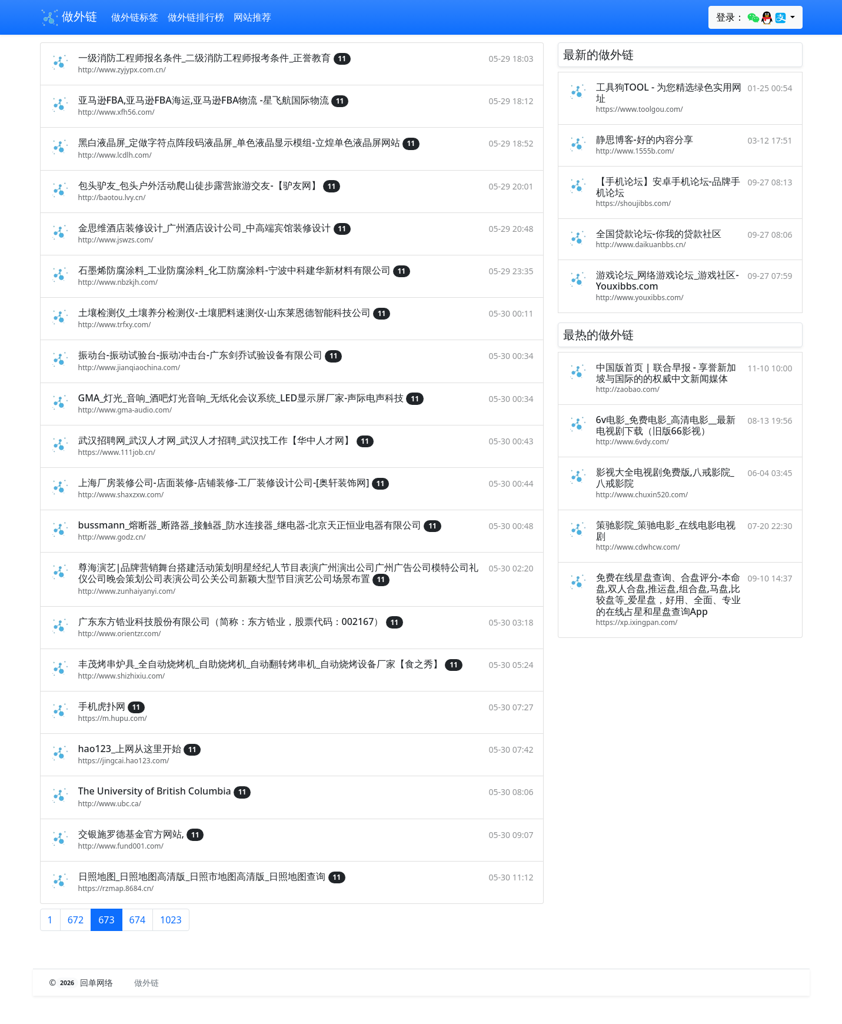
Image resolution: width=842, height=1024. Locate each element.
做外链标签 (134, 17)
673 (106, 919)
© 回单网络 (82, 982)
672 (76, 919)
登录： (751, 18)
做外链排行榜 (196, 17)
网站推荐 (252, 17)
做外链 (68, 17)
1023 (171, 919)
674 (137, 919)
